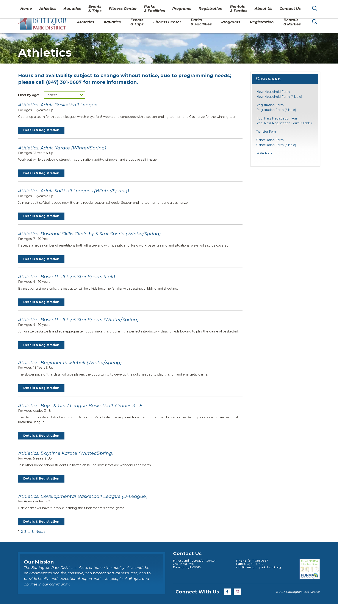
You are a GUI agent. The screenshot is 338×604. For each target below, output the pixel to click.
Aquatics (112, 22)
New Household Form (273, 92)
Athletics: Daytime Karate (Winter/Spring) (65, 453)
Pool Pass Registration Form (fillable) (284, 123)
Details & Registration (41, 130)
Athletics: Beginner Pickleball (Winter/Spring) (70, 362)
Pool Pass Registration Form (277, 118)
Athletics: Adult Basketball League (57, 104)
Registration (262, 22)
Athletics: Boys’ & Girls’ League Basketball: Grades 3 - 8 (80, 405)
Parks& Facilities (201, 22)
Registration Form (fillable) (276, 110)
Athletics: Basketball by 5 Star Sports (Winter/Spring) (78, 319)
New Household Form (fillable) (279, 97)
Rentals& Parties (292, 22)
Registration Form (270, 105)
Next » (40, 532)
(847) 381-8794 (253, 563)
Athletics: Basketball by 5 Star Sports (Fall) (66, 276)
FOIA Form (264, 153)
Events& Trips (137, 22)
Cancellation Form (270, 140)
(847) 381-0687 (64, 82)
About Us (259, 5)
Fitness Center (167, 22)
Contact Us (282, 5)
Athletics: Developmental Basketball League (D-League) (82, 496)
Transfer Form (266, 132)
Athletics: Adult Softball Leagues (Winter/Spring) (73, 190)
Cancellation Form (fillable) (276, 145)
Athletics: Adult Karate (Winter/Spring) (62, 148)
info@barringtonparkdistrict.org (258, 567)
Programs (230, 22)
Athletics (85, 22)
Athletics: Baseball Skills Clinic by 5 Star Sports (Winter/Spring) (89, 233)
